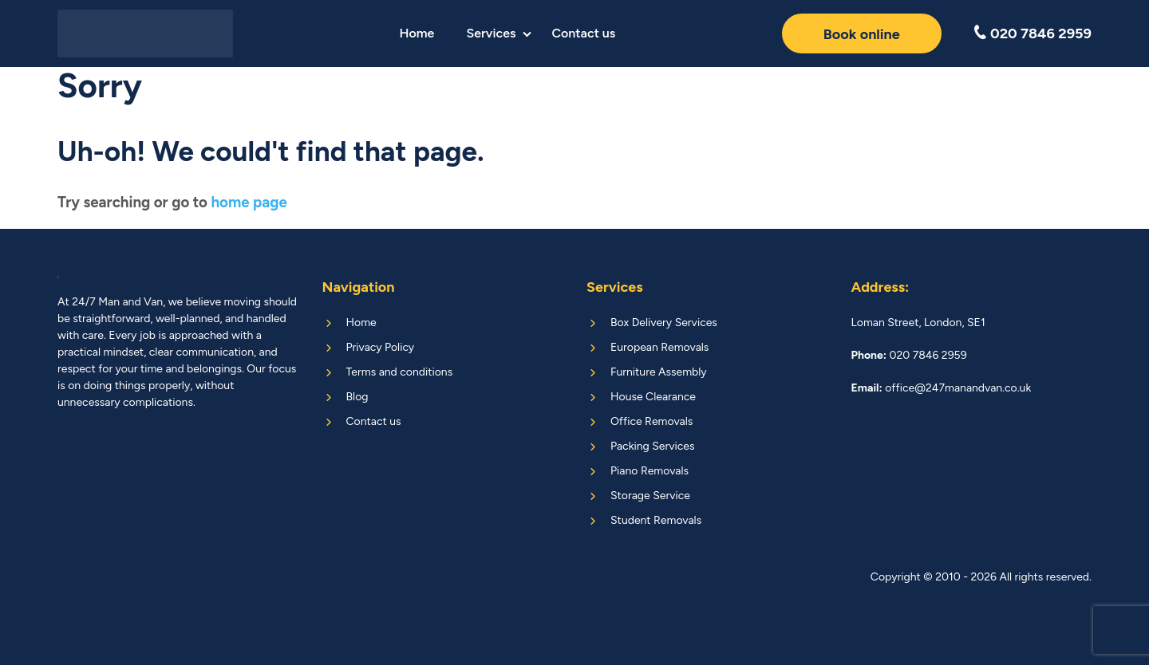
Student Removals (655, 520)
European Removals (659, 347)
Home (416, 33)
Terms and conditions (399, 372)
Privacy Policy (380, 347)
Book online (861, 34)
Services (490, 33)
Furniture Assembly (658, 372)
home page (248, 202)
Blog (357, 396)
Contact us (583, 33)
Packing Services (652, 446)
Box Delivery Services (663, 322)
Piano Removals (649, 471)
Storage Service (650, 495)
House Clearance (653, 396)
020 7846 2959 (1039, 33)
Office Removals (651, 421)
